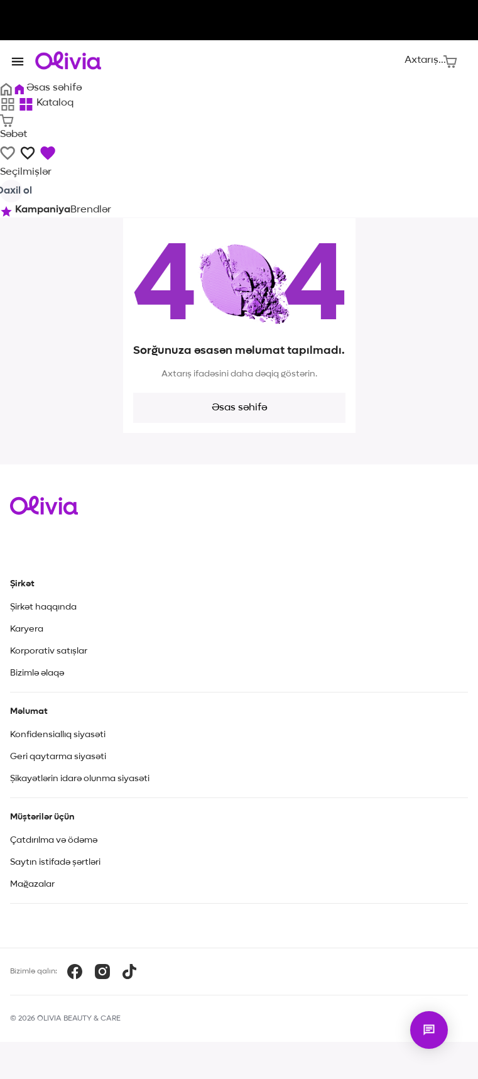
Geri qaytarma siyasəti (58, 756)
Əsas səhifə (239, 408)
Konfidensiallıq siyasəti (58, 734)
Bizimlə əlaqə (37, 673)
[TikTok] (129, 971)
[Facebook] (74, 971)
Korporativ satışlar (48, 651)
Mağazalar (32, 884)
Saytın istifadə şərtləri (55, 862)
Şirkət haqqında (43, 607)
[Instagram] (102, 971)
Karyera (26, 629)
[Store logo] (68, 60)
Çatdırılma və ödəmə (53, 840)
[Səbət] (450, 60)
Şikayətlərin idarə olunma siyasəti (79, 778)
